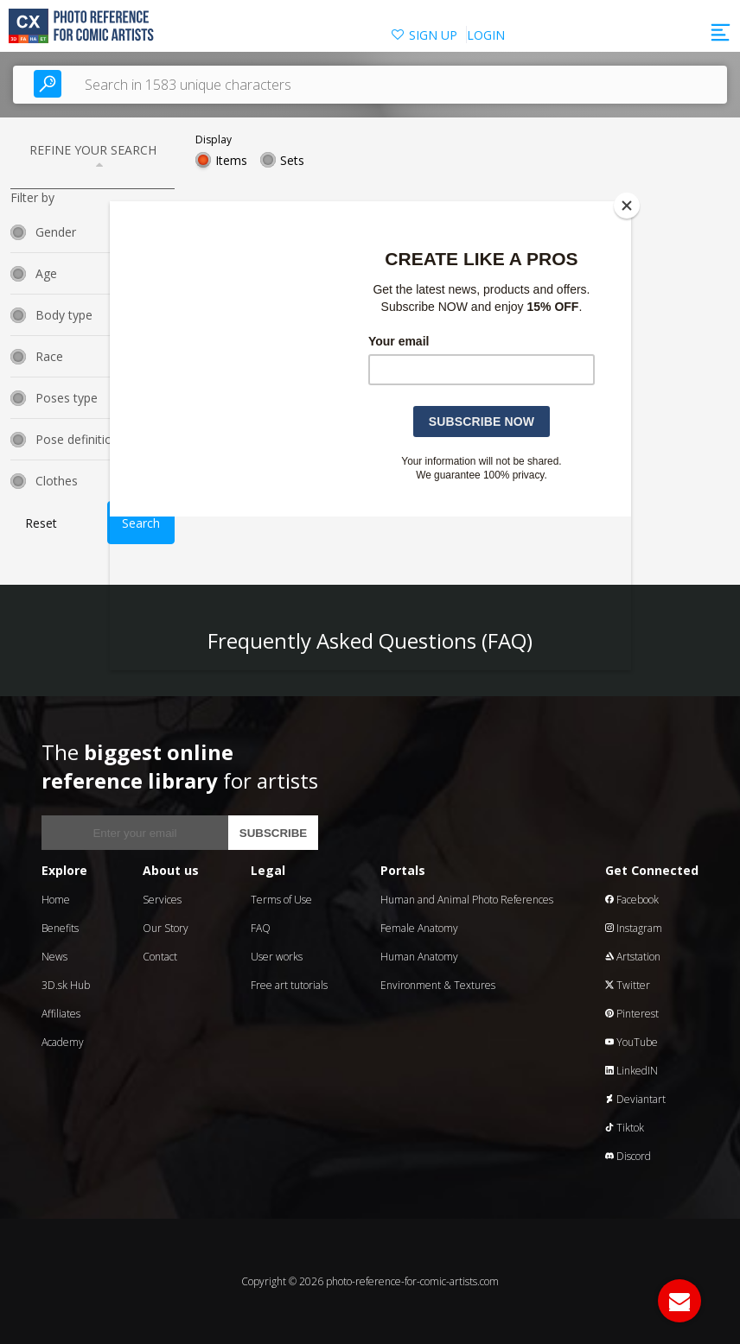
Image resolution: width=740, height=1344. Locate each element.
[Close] (627, 206)
